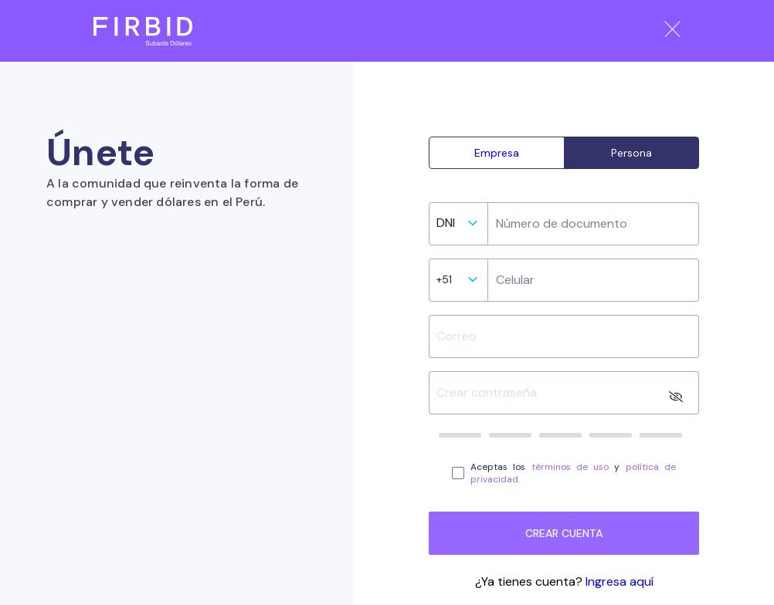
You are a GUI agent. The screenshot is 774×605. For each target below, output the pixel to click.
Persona (631, 153)
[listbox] (454, 227)
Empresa (496, 153)
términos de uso (570, 467)
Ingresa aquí (619, 581)
